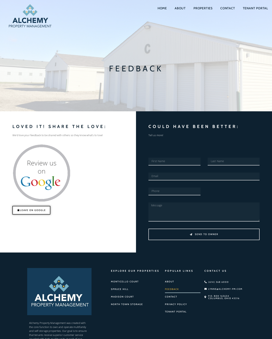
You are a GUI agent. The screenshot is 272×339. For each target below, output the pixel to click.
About (180, 8)
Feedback (172, 288)
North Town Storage (126, 302)
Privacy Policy (175, 302)
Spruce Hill (119, 288)
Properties (203, 8)
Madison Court (122, 295)
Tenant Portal (255, 8)
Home (162, 8)
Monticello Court (124, 280)
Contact (227, 8)
